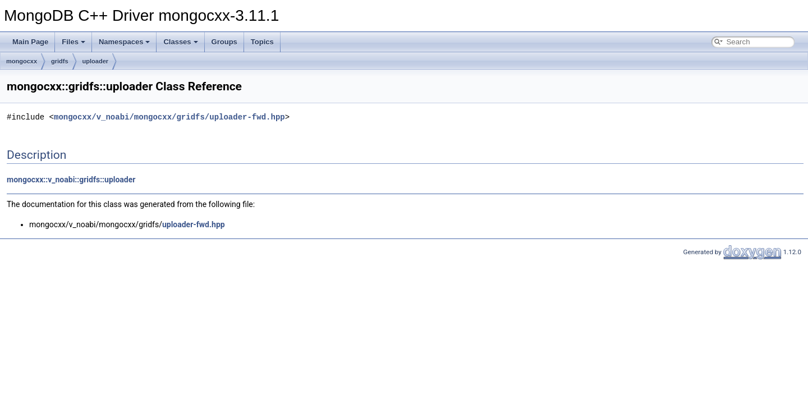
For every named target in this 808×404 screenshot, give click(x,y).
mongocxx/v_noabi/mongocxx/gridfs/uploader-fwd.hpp (169, 117)
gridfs (59, 61)
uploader (95, 61)
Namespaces (124, 42)
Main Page (30, 42)
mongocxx (21, 61)
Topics (262, 42)
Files (73, 42)
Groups (224, 42)
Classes (180, 42)
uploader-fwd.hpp (193, 224)
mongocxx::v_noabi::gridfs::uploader (71, 179)
